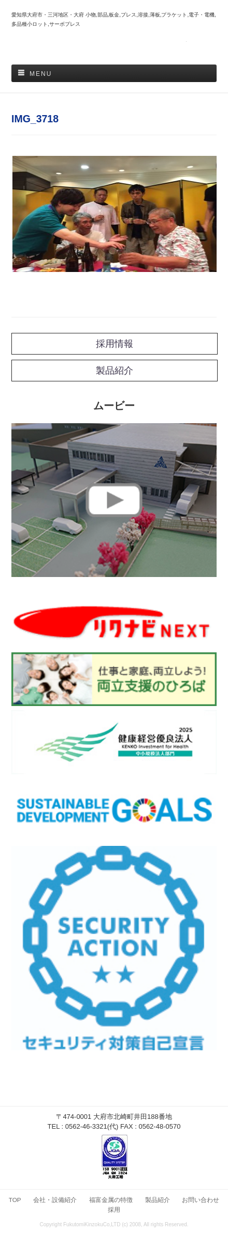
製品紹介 (157, 1199)
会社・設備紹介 (55, 1199)
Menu (41, 73)
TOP (15, 1199)
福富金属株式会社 (114, 46)
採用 (114, 1209)
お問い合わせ (200, 1199)
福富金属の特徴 (111, 1199)
